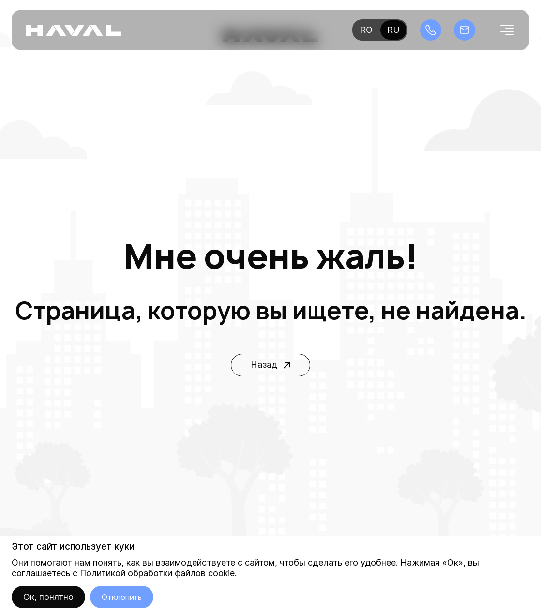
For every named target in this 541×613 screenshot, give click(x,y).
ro (366, 30)
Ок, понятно (48, 597)
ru (393, 30)
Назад (270, 364)
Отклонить (122, 597)
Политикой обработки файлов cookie (157, 573)
